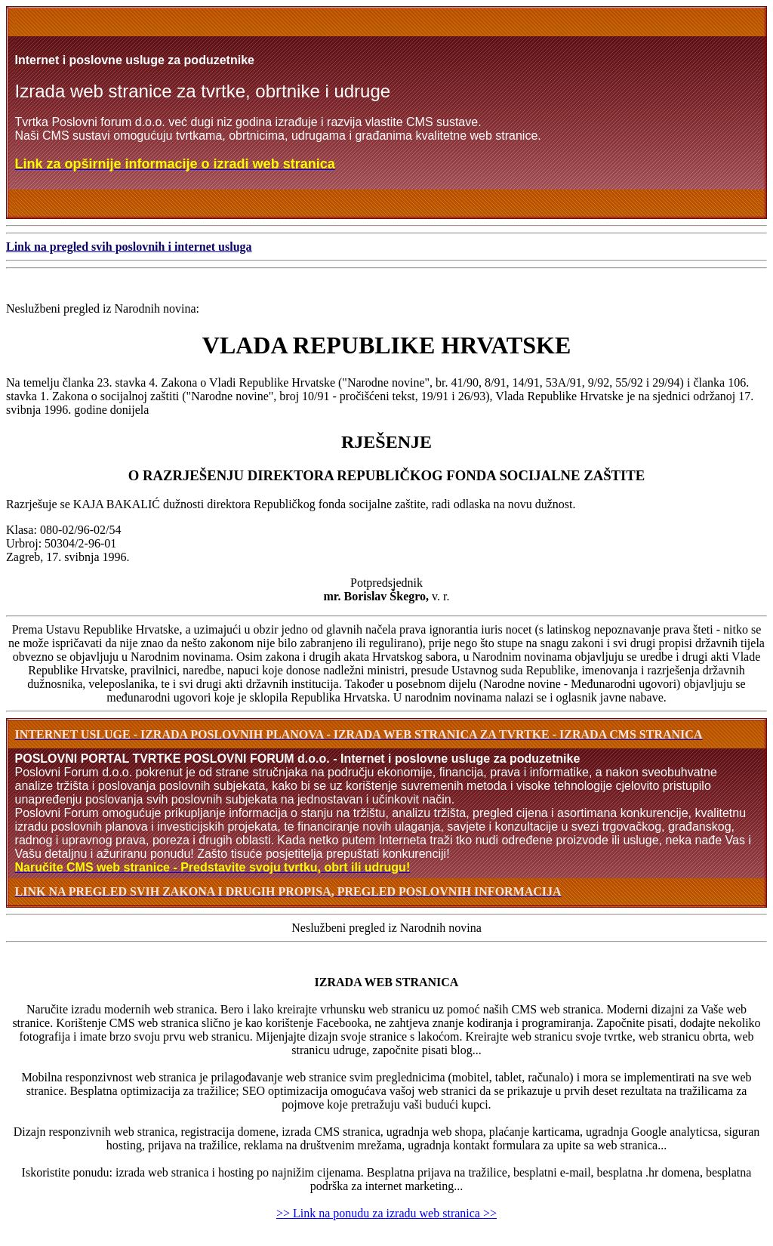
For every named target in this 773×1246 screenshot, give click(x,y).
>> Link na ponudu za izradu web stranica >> (386, 1213)
